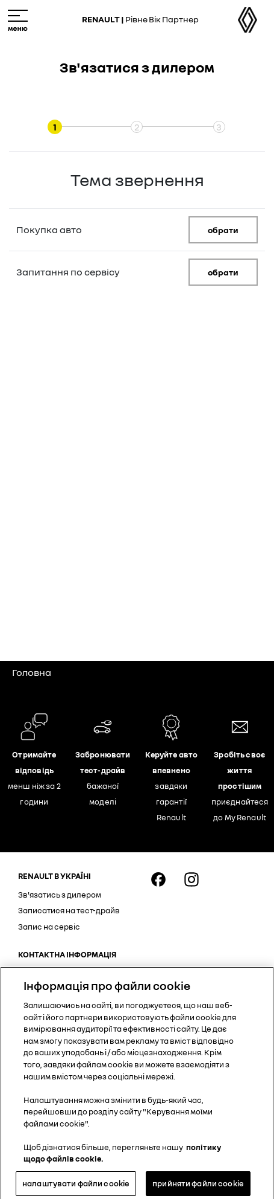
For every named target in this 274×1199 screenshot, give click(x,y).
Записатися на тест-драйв (69, 910)
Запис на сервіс (49, 926)
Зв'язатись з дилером (59, 894)
